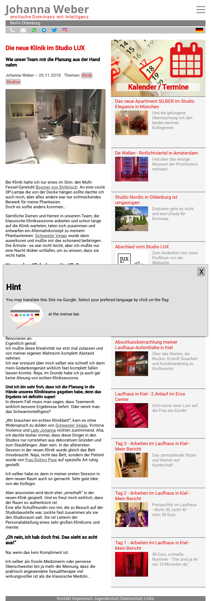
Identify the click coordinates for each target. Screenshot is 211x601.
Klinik (87, 75)
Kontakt (64, 598)
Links (149, 598)
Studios (13, 81)
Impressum (82, 598)
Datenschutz (131, 598)
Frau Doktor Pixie (41, 459)
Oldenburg (31, 23)
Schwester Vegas (51, 235)
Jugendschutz (106, 598)
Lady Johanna (43, 430)
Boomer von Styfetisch (56, 187)
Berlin (15, 23)
